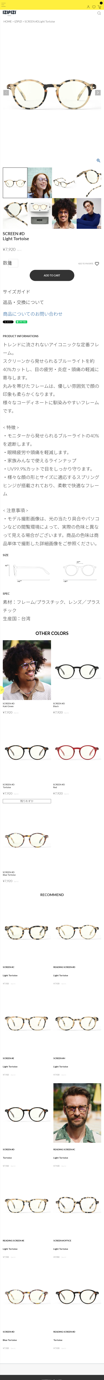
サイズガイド (16, 291)
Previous (6, 92)
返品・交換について (23, 302)
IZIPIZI (18, 21)
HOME (7, 21)
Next (98, 92)
